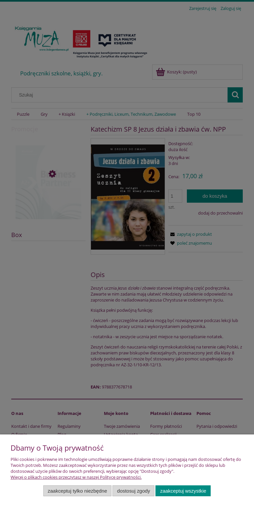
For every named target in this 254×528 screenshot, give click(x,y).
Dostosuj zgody (133, 491)
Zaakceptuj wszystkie (183, 491)
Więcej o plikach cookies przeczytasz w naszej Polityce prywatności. (76, 477)
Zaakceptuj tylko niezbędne (77, 491)
